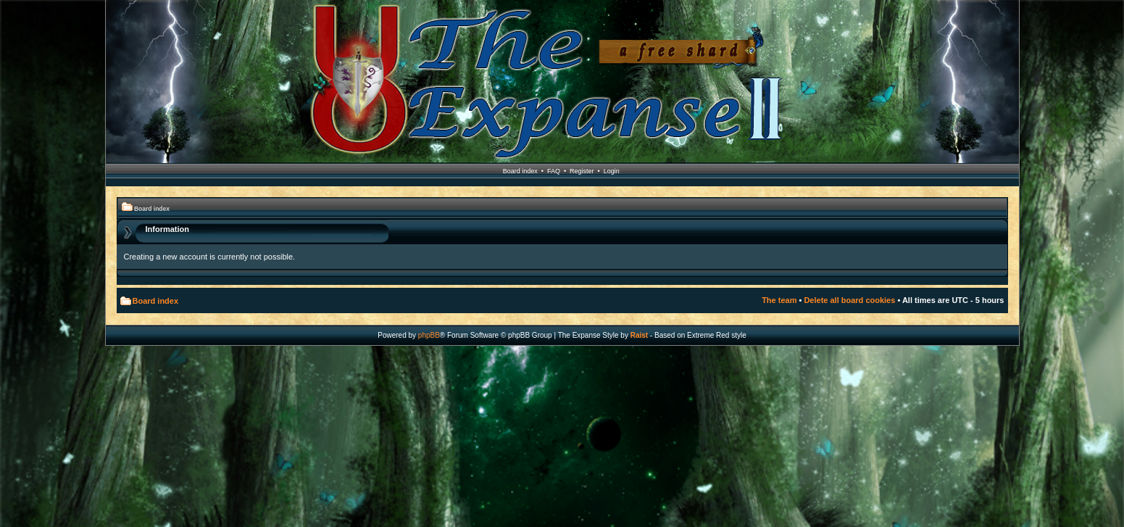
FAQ (553, 171)
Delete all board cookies (849, 300)
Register (582, 171)
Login (612, 171)
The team (779, 300)
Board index (520, 171)
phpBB (429, 335)
